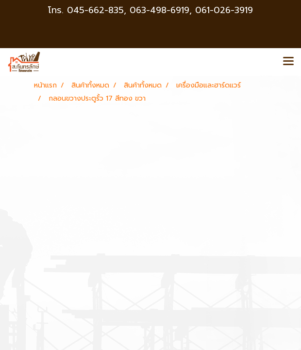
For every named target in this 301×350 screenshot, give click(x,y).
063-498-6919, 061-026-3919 (191, 10)
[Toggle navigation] (288, 61)
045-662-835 (95, 10)
